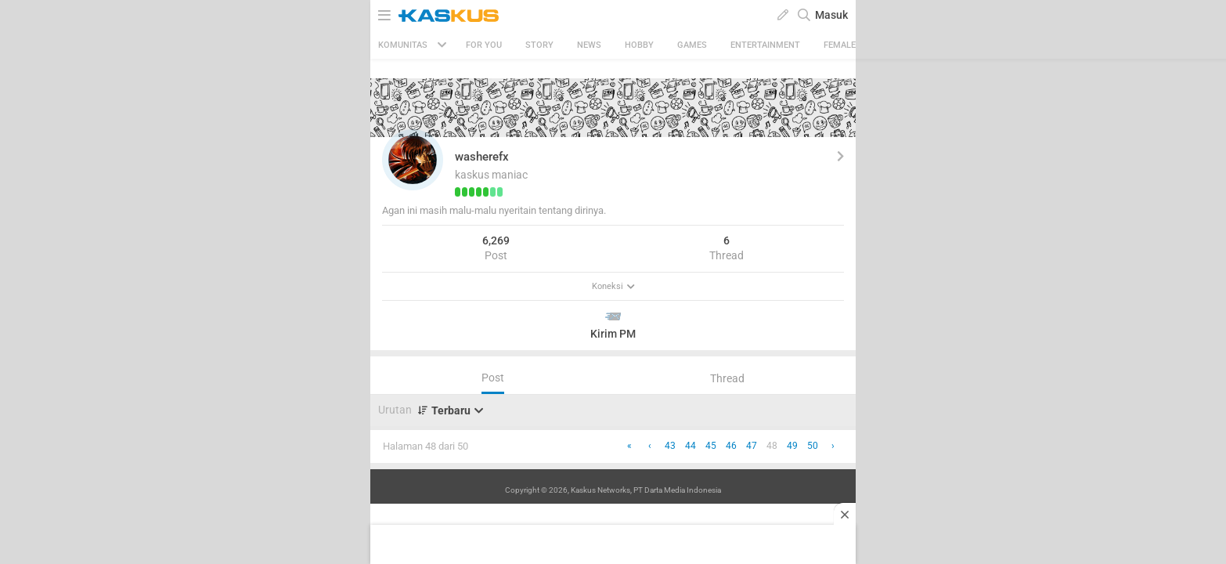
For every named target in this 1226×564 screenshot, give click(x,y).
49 (792, 445)
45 (710, 445)
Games (692, 45)
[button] (412, 159)
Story (539, 45)
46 (731, 445)
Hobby (639, 45)
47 (751, 445)
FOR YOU (484, 45)
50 (812, 445)
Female (840, 45)
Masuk (831, 15)
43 (670, 445)
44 (690, 445)
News (589, 45)
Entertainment (765, 45)
